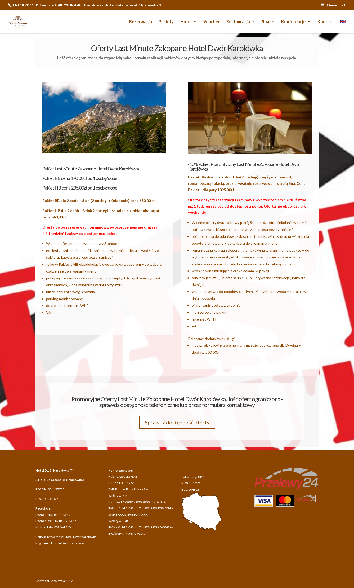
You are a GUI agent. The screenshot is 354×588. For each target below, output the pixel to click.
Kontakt (325, 22)
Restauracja (238, 22)
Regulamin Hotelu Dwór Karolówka (60, 543)
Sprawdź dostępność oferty (177, 422)
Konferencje (293, 22)
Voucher (211, 22)
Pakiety (166, 22)
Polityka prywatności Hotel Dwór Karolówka (65, 537)
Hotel (185, 22)
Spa (265, 22)
